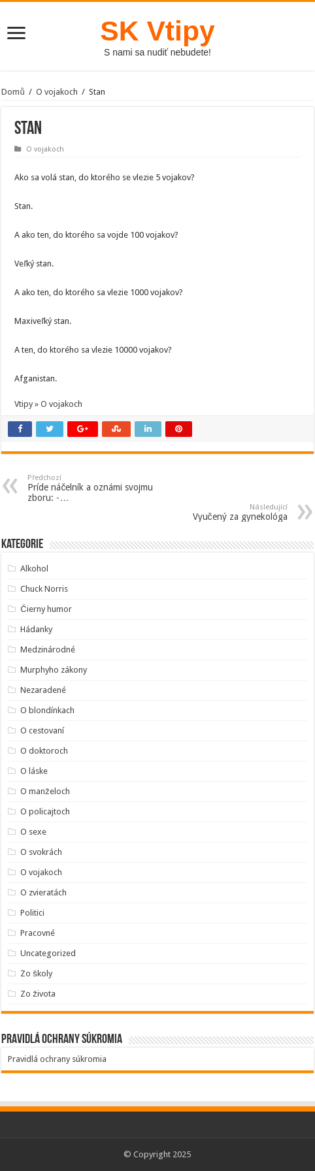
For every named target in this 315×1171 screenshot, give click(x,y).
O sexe (33, 832)
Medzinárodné (47, 649)
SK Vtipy (157, 30)
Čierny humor (45, 609)
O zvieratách (43, 892)
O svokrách (41, 852)
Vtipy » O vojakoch (48, 404)
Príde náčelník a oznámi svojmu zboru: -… (94, 488)
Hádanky (36, 629)
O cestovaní (42, 730)
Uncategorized (48, 953)
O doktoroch (44, 751)
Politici (32, 913)
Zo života (38, 994)
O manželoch (45, 791)
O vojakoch (57, 92)
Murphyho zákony (53, 670)
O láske (34, 771)
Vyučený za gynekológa (221, 512)
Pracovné (37, 933)
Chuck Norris (44, 589)
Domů (12, 92)
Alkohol (34, 568)
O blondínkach (47, 710)
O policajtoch (45, 811)
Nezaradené (43, 690)
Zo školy (36, 973)
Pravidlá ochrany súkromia (57, 1059)
